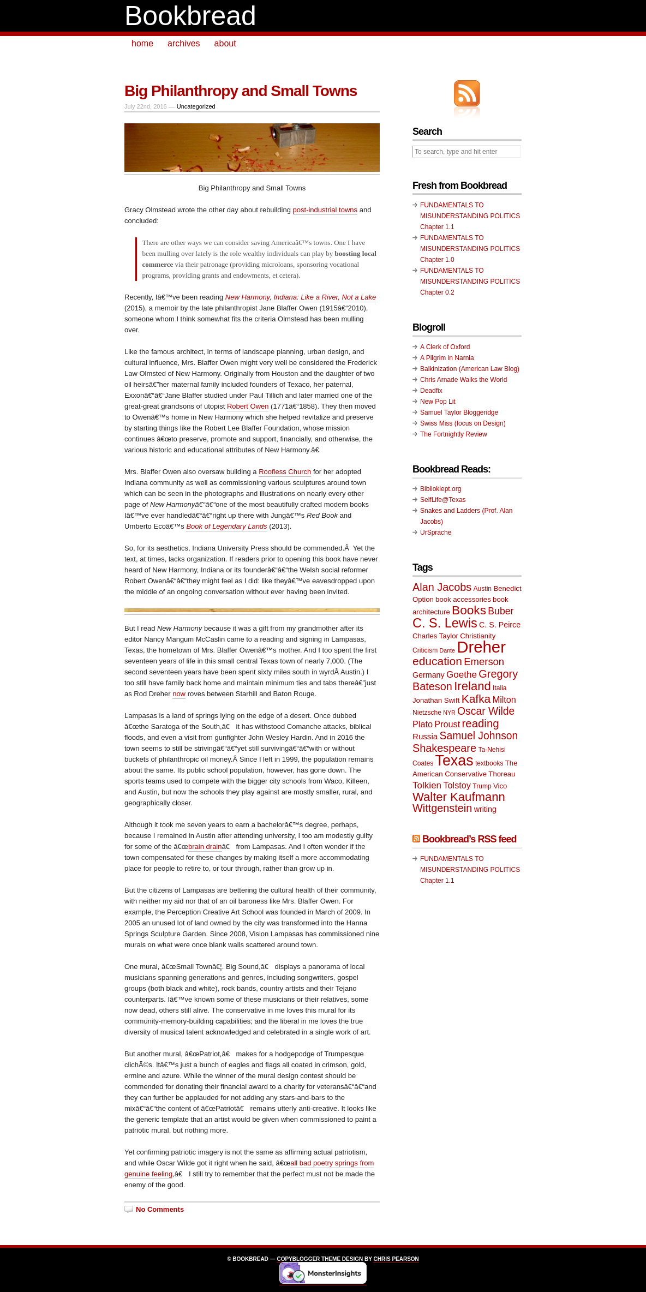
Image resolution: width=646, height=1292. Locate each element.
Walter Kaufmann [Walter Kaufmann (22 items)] (458, 797)
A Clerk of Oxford (445, 347)
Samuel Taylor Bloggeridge (459, 412)
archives (184, 43)
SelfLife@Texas (443, 500)
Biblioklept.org (440, 489)
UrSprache (435, 532)
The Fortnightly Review (453, 434)
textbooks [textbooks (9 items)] (489, 763)
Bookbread (190, 16)
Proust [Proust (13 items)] (447, 724)
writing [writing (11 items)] (485, 809)
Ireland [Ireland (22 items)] (472, 686)
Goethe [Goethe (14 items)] (461, 674)
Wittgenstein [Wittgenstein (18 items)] (442, 808)
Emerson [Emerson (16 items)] (484, 661)
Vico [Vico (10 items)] (500, 786)
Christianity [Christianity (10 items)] (477, 636)
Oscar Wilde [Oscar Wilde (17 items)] (486, 711)
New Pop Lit (438, 401)
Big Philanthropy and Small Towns (240, 90)
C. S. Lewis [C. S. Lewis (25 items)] (444, 623)
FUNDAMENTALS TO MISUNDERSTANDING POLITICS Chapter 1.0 (470, 249)
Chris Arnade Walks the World (463, 380)
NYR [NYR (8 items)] (449, 712)
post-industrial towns (325, 210)
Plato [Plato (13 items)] (422, 724)
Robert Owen (248, 406)
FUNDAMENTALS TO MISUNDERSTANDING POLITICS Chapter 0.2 (470, 281)
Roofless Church (285, 472)
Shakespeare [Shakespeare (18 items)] (444, 748)
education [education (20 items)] (437, 661)
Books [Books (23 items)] (469, 610)
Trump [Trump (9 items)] (481, 786)
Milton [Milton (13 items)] (504, 699)
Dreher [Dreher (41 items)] (481, 647)
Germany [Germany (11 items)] (428, 675)
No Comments (160, 1209)
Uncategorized (196, 106)
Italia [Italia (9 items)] (499, 688)
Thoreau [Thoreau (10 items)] (501, 774)
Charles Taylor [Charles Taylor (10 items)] (435, 636)
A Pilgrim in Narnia (447, 358)
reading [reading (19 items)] (480, 723)
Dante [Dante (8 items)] (447, 650)
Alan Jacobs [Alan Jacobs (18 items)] (441, 587)
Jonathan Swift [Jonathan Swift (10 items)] (435, 700)
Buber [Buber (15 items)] (500, 611)
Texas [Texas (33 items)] (454, 760)
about (225, 43)
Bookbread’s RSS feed (469, 839)
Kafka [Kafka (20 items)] (476, 698)
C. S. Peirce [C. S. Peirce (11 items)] (500, 624)
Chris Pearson (395, 1259)
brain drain (205, 846)
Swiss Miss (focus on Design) (463, 423)
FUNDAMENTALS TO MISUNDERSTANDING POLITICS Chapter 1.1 (470, 216)
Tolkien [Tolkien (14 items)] (426, 785)
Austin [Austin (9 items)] (483, 589)
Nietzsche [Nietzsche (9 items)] (426, 712)
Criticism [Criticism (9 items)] (425, 650)
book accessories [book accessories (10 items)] (463, 599)
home (142, 43)
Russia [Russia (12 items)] (425, 736)
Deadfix (431, 390)
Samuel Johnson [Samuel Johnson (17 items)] (479, 735)
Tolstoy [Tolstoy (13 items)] (456, 785)
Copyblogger (298, 1259)
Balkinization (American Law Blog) (469, 369)
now (179, 694)
